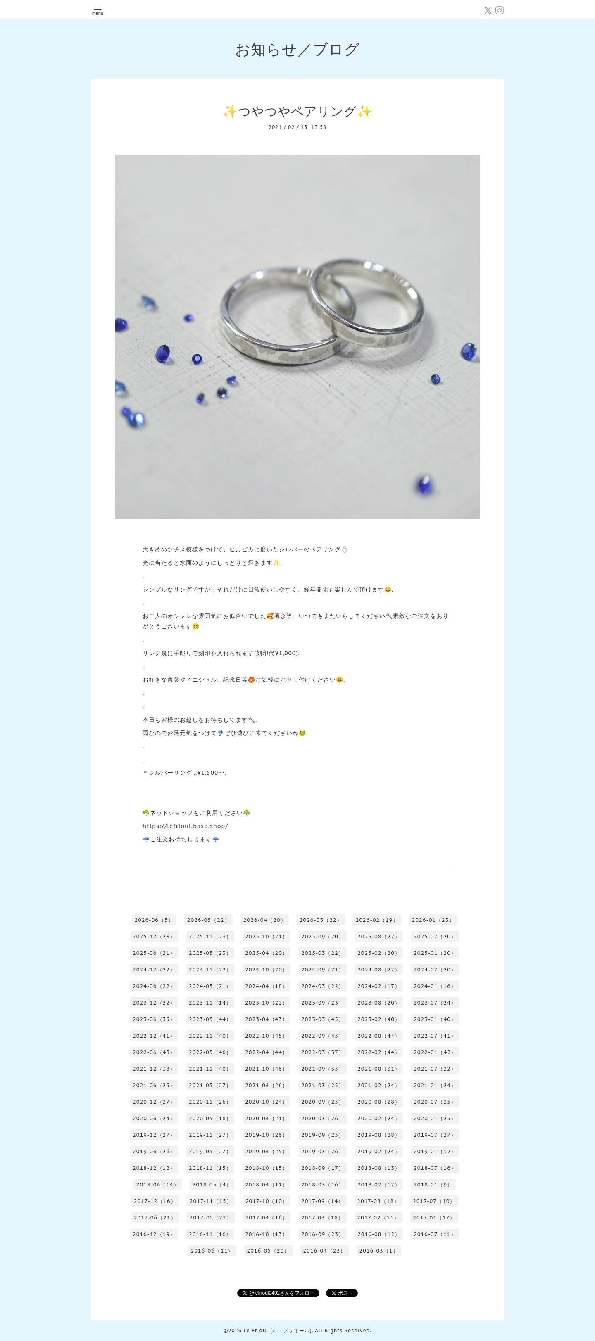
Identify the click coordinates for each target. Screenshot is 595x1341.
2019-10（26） (266, 1134)
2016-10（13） (266, 1234)
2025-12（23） (154, 936)
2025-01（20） (435, 953)
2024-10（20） (266, 969)
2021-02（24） (378, 1085)
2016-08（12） (378, 1234)
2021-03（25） (322, 1085)
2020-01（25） (435, 1118)
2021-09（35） (322, 1068)
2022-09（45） (322, 1035)
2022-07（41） (435, 1035)
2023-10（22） (266, 1002)
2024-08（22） (378, 969)
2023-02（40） (378, 1019)
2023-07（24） (435, 1002)
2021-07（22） (435, 1068)
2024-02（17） (378, 986)
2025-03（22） (322, 953)
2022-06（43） (154, 1052)
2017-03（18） (322, 1217)
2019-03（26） (322, 1151)
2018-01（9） (433, 1184)
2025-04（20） (266, 953)
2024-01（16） (435, 986)
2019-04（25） (266, 1151)
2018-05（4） (212, 1184)
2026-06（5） (154, 919)
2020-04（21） (266, 1118)
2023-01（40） (435, 1019)
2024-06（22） (154, 986)
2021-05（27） (210, 1085)
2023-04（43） (266, 1019)
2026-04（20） (264, 919)
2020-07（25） (435, 1101)
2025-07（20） (435, 936)
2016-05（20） (268, 1250)
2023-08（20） (378, 1002)
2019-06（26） (154, 1151)
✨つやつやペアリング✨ (297, 111)
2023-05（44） (210, 1019)
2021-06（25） (154, 1085)
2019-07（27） (435, 1134)
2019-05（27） (210, 1151)
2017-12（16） (155, 1201)
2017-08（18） (378, 1201)
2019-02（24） (378, 1151)
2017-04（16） (266, 1217)
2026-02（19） (377, 919)
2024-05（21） (210, 986)
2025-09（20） (322, 936)
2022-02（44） (378, 1052)
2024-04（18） (266, 986)
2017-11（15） (211, 1201)
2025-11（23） (210, 936)
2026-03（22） (321, 919)
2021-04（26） (266, 1085)
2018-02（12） (378, 1184)
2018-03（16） (322, 1184)
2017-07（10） (434, 1201)
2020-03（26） (322, 1118)
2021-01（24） (435, 1085)
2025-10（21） (266, 936)
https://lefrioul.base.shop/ (185, 826)
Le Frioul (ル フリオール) (277, 1330)
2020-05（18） (210, 1118)
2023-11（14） (210, 1002)
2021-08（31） (378, 1068)
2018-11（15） (210, 1168)
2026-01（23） (433, 919)
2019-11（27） (210, 1134)
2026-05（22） (208, 919)
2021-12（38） (154, 1068)
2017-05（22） (211, 1217)
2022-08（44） (378, 1035)
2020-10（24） (266, 1101)
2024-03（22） (322, 986)
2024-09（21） (322, 969)
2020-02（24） (378, 1118)
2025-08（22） (378, 936)
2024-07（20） (435, 969)
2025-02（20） (378, 953)
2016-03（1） (378, 1250)
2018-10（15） (266, 1168)
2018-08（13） (378, 1168)
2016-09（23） (322, 1234)
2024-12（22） (154, 969)
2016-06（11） (211, 1250)
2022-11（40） (210, 1035)
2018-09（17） (322, 1168)
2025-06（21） (154, 953)
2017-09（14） (322, 1201)
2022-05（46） (210, 1052)
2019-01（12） (435, 1151)
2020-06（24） (154, 1118)
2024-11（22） (210, 969)
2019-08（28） (378, 1134)
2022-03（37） (322, 1052)
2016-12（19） (154, 1234)
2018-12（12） (154, 1168)
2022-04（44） (266, 1052)
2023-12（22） (154, 1002)
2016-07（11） (435, 1234)
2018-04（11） (266, 1184)
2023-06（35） (154, 1019)
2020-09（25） (322, 1101)
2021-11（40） (210, 1068)
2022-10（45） (266, 1035)
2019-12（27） (154, 1134)
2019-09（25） (322, 1134)
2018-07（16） (435, 1168)
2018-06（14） (157, 1184)
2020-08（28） (378, 1101)
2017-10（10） (266, 1201)
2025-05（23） (210, 953)
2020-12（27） (154, 1101)
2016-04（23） (324, 1250)
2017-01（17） (434, 1217)
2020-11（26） (210, 1101)
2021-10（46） (266, 1068)
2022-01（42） (435, 1052)
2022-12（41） (154, 1035)
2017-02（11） (378, 1217)
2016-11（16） (210, 1234)
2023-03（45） (322, 1019)
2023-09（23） (322, 1002)
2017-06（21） (155, 1217)
